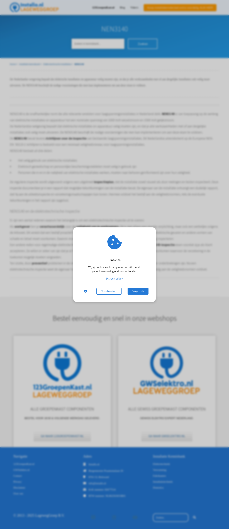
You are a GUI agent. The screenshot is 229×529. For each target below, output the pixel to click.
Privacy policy (114, 278)
